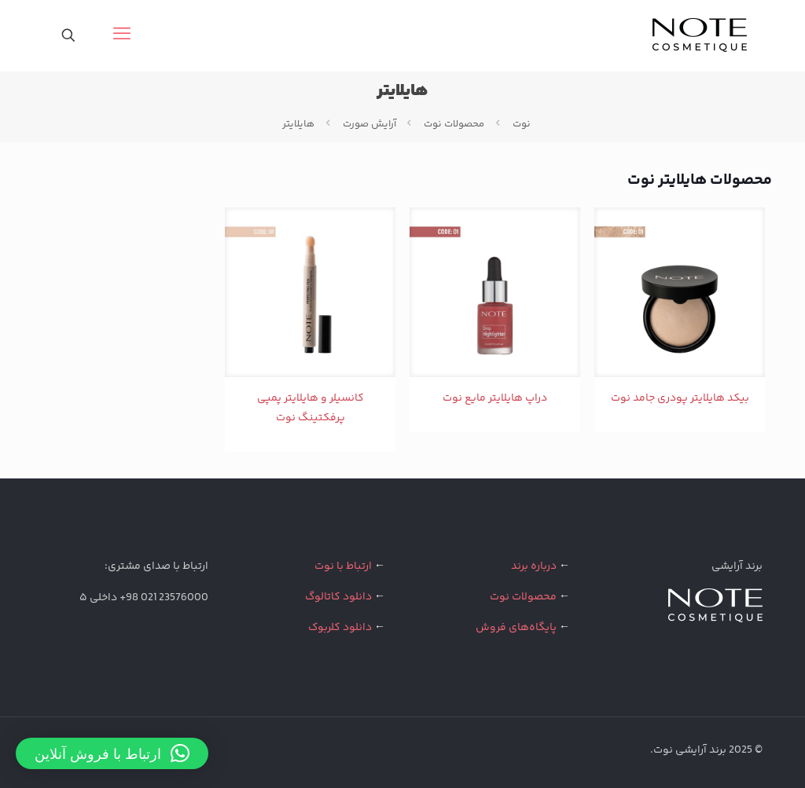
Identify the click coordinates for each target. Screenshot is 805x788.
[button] (112, 753)
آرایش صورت (369, 124)
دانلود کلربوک (340, 627)
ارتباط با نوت (343, 566)
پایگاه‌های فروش (516, 627)
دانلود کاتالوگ (338, 597)
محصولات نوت (454, 124)
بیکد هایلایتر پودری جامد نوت (680, 398)
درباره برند (534, 566)
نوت (522, 124)
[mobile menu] (123, 35)
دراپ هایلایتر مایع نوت (495, 398)
